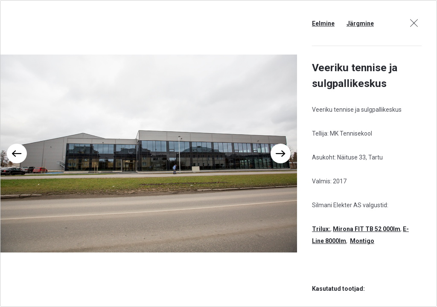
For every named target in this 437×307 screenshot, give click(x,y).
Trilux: (321, 229)
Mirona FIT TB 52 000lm (366, 229)
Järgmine (360, 23)
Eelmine (323, 23)
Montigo (362, 240)
